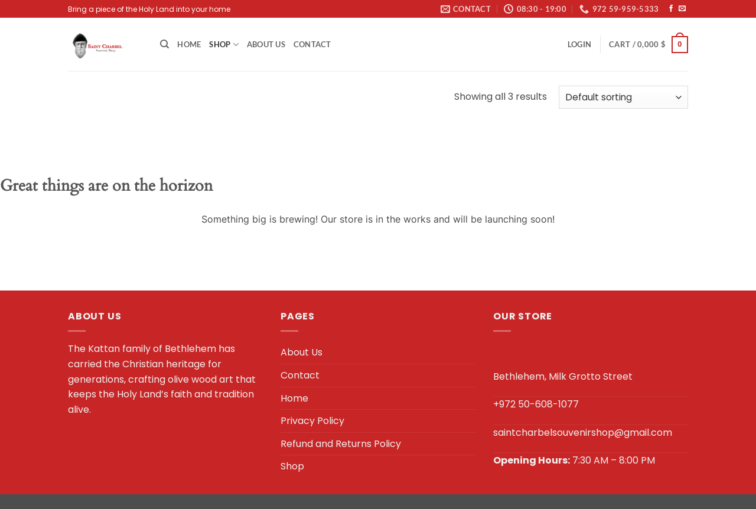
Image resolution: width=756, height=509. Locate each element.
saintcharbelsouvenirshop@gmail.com (582, 432)
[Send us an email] (682, 9)
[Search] (164, 44)
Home (189, 44)
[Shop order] (623, 97)
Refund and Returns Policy (341, 444)
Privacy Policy (312, 421)
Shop (223, 44)
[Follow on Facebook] (670, 9)
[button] (579, 44)
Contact (312, 44)
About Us (266, 44)
